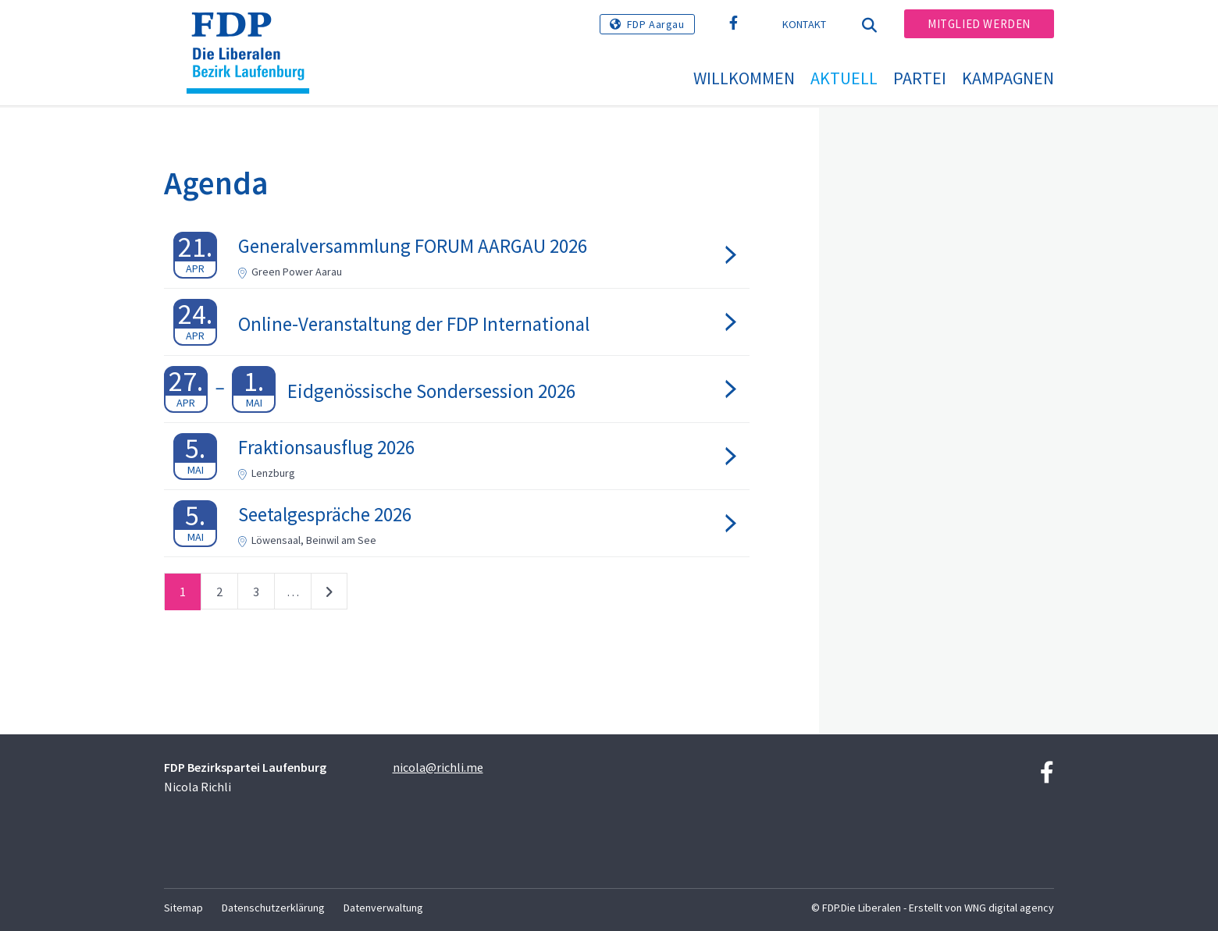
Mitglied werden (979, 23)
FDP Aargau (656, 24)
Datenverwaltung (383, 908)
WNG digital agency (1009, 908)
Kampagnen (1008, 78)
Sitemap (183, 908)
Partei (919, 78)
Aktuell (844, 78)
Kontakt (804, 24)
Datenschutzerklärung (273, 908)
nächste (329, 595)
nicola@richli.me (438, 767)
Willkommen (744, 78)
